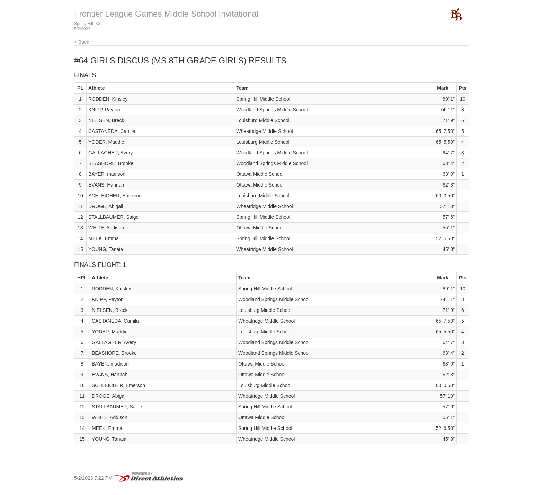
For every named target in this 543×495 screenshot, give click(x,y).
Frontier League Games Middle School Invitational (166, 13)
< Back (81, 42)
